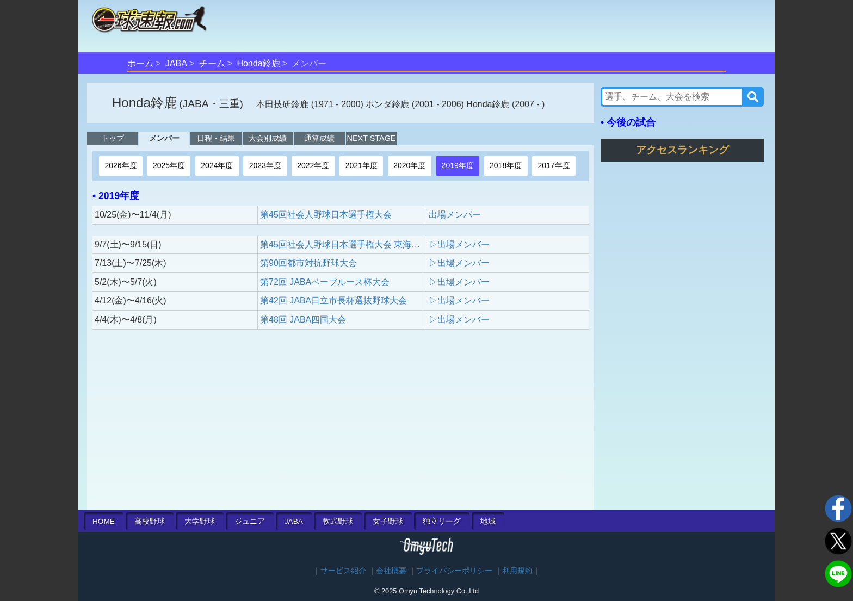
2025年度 (169, 165)
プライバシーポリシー (454, 571)
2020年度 (409, 165)
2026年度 (120, 165)
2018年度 (506, 165)
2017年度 (554, 165)
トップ (112, 138)
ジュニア (249, 521)
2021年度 (361, 165)
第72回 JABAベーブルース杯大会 (325, 282)
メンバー (164, 138)
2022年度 (313, 165)
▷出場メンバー (459, 244)
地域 (488, 521)
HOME (103, 521)
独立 (442, 521)
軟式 (338, 521)
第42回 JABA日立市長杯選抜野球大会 (333, 300)
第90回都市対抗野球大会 (308, 263)
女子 (388, 521)
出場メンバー (455, 214)
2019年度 (458, 165)
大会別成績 (268, 138)
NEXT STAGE (371, 138)
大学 (199, 521)
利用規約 (517, 571)
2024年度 (217, 165)
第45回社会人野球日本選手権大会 (326, 214)
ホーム (140, 63)
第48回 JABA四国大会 (303, 319)
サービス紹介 (343, 571)
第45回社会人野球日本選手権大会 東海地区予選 (353, 244)
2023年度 (265, 165)
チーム (212, 63)
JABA (176, 63)
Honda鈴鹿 (258, 63)
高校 (149, 521)
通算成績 (319, 138)
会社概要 (391, 571)
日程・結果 (216, 138)
